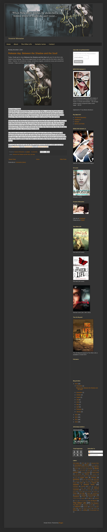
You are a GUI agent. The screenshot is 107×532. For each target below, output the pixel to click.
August (78, 397)
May (77, 404)
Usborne (77, 506)
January (78, 411)
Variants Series (40, 44)
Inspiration (75, 486)
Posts (91, 451)
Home (9, 44)
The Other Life (26, 44)
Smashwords (28, 147)
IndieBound (78, 119)
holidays (87, 482)
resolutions (76, 496)
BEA (98, 465)
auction (93, 465)
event (87, 475)
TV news (97, 504)
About (16, 44)
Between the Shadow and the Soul (21, 154)
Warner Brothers (87, 508)
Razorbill (77, 495)
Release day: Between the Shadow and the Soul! (32, 53)
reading (83, 495)
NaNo (93, 489)
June (77, 402)
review (83, 496)
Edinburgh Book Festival (78, 475)
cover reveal (95, 472)
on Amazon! (15, 147)
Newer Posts (12, 159)
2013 (76, 414)
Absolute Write (95, 463)
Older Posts (63, 159)
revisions (90, 496)
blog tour (96, 467)
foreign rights (84, 477)
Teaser (76, 500)
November (79, 392)
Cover (88, 472)
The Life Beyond (92, 500)
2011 (76, 419)
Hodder (81, 482)
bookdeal (90, 468)
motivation (83, 489)
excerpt (91, 475)
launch (89, 486)
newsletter (80, 491)
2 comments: (34, 151)
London (88, 488)
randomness (96, 493)
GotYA (89, 479)
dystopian (94, 474)
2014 (76, 383)
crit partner (78, 474)
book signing (83, 468)
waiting (79, 508)
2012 (76, 417)
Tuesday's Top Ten (88, 504)
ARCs (86, 465)
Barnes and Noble (79, 123)
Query (88, 493)
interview (83, 486)
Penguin (95, 491)
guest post (96, 479)
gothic (84, 479)
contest (75, 472)
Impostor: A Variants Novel (83, 484)
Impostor (94, 482)
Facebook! (82, 218)
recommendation (92, 495)
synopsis (96, 498)
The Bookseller (83, 500)
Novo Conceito (88, 491)
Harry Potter (85, 481)
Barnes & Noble (43, 147)
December (79, 386)
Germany (93, 477)
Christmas (94, 470)
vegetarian (92, 506)
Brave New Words (80, 470)
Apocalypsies (78, 465)
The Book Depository (80, 117)
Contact (52, 44)
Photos (75, 493)
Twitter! (83, 220)
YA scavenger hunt (94, 510)
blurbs (76, 468)
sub (91, 498)
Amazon (77, 121)
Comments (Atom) (21, 162)
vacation (86, 506)
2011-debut (76, 463)
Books (97, 468)
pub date (33, 154)
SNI (88, 498)
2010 (76, 422)
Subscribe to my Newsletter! (85, 53)
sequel (83, 498)
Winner (75, 510)
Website (95, 508)
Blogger (61, 523)
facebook (97, 475)
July (77, 399)
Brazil (89, 470)
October (78, 395)
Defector (86, 474)
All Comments (93, 455)
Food (76, 477)
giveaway (76, 479)
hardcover (77, 481)
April (77, 407)
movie (89, 489)
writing (85, 510)
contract (83, 472)
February (79, 409)
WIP (80, 510)
